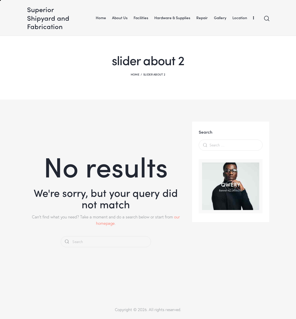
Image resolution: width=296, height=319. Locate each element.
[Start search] (266, 18)
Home (135, 74)
